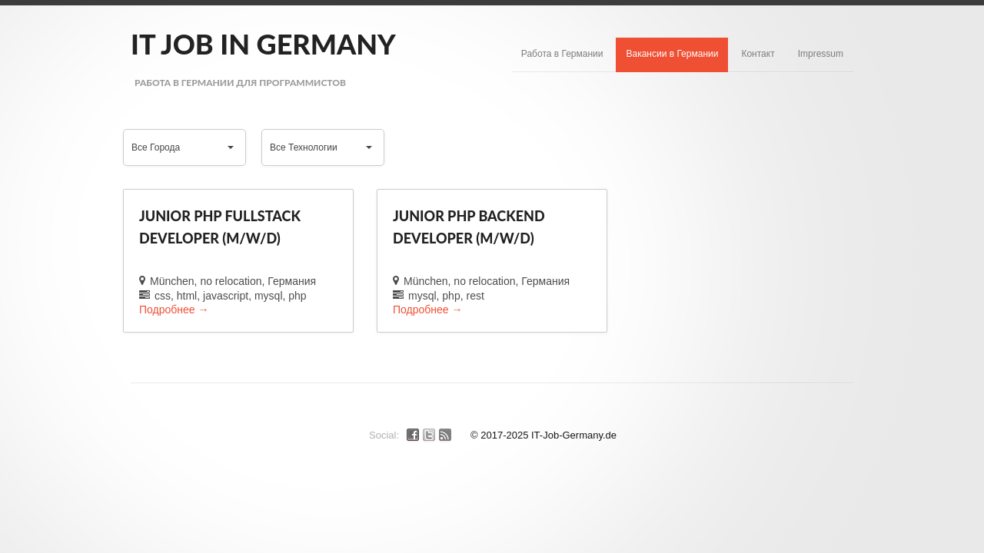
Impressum (820, 53)
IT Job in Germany (263, 44)
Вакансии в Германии (672, 53)
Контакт (757, 53)
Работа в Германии (562, 53)
